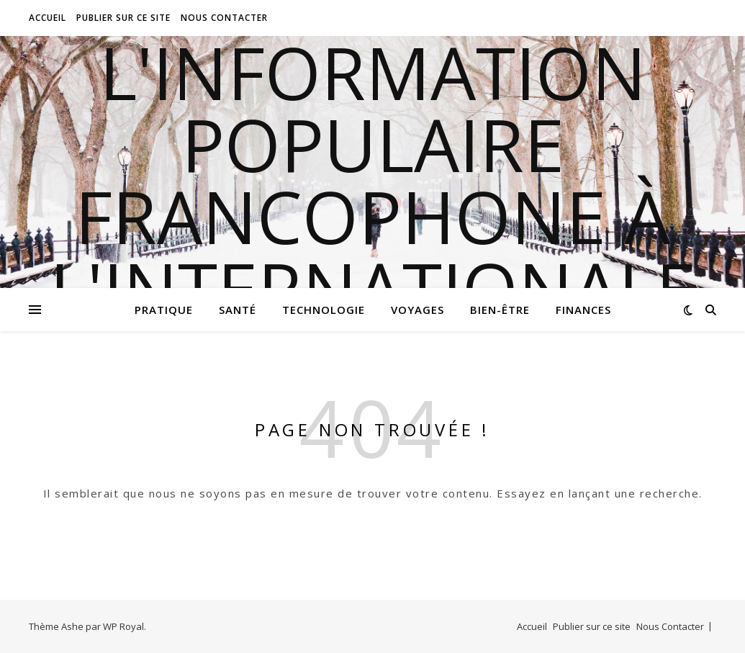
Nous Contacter (224, 18)
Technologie (323, 309)
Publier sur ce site (123, 18)
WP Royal (123, 626)
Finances (583, 309)
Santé (237, 309)
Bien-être (500, 309)
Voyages (417, 309)
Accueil (47, 18)
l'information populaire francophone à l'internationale (373, 180)
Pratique (164, 309)
